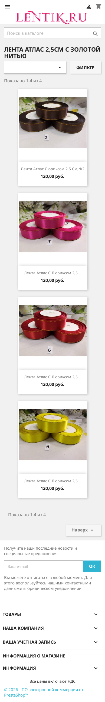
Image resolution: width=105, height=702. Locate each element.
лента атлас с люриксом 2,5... (52, 272)
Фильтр (85, 68)
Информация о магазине (34, 656)
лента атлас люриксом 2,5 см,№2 (52, 168)
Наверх (83, 530)
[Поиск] (52, 33)
